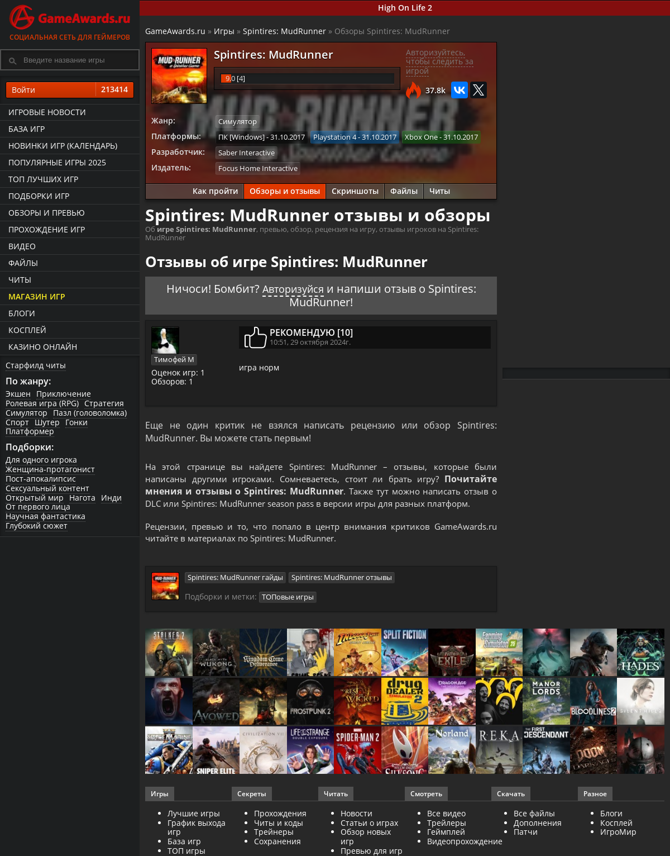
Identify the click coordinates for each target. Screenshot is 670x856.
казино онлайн (42, 346)
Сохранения (277, 843)
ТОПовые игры (288, 599)
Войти (70, 90)
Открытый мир (35, 497)
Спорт (17, 422)
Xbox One (421, 136)
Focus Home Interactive (258, 167)
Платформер (30, 431)
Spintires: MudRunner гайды (235, 579)
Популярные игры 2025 (57, 162)
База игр (26, 128)
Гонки (76, 422)
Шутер (47, 422)
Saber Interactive (246, 152)
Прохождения (280, 815)
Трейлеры (446, 824)
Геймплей (446, 833)
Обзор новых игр (366, 838)
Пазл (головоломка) (90, 412)
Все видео (446, 815)
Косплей (27, 330)
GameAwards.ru (175, 31)
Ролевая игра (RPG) (42, 403)
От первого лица (38, 506)
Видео (22, 246)
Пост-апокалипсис (41, 478)
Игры (224, 31)
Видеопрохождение (464, 843)
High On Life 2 (405, 7)
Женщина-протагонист (50, 469)
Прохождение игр (46, 229)
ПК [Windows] (241, 136)
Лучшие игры (194, 815)
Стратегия (104, 403)
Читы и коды (278, 824)
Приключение (63, 393)
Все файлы (534, 815)
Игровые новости (47, 112)
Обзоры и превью (46, 212)
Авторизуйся (293, 286)
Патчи (526, 833)
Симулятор (26, 412)
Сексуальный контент (47, 488)
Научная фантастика (45, 516)
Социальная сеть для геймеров (69, 21)
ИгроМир (618, 833)
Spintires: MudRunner (284, 31)
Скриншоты (355, 189)
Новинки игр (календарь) (62, 145)
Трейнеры (274, 833)
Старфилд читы (36, 365)
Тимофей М (174, 358)
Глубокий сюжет (37, 525)
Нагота (82, 497)
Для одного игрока (41, 459)
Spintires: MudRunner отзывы (341, 579)
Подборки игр (38, 196)
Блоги (21, 313)
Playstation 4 (334, 136)
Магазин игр (36, 296)
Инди (111, 497)
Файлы (23, 263)
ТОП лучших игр (43, 179)
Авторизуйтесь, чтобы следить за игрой (439, 62)
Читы (19, 279)
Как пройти (215, 189)
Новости (356, 815)
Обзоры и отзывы (285, 189)
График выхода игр (197, 829)
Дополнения (538, 824)
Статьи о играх (369, 824)
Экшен (18, 393)
